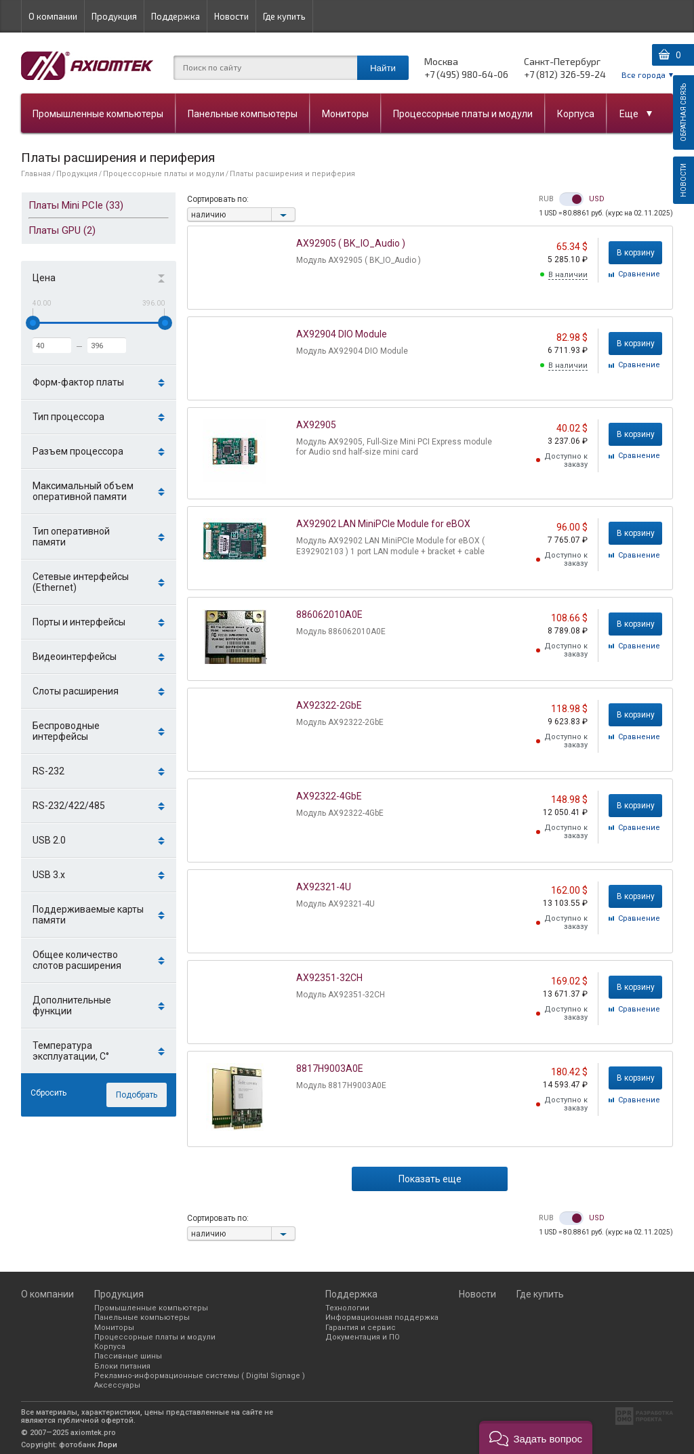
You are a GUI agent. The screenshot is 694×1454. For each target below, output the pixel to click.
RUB (546, 199)
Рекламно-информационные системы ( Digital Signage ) (199, 1375)
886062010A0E (329, 614)
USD (597, 199)
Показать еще (430, 1178)
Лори (107, 1444)
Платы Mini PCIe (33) (75, 205)
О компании (52, 16)
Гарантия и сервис (360, 1327)
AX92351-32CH (329, 977)
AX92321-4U (323, 886)
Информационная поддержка (381, 1317)
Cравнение (639, 274)
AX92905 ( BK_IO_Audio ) (350, 243)
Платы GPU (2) (62, 230)
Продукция (114, 16)
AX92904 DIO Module (341, 334)
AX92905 (316, 424)
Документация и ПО (362, 1337)
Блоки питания (122, 1366)
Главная (36, 173)
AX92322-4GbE (329, 796)
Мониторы (345, 113)
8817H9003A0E (329, 1068)
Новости (231, 16)
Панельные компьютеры (243, 113)
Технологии (347, 1308)
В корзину (636, 252)
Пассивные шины (128, 1356)
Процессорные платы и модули (463, 113)
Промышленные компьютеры (98, 113)
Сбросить (48, 1093)
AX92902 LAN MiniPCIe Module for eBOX (383, 523)
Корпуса (575, 113)
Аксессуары (117, 1385)
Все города (643, 74)
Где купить (284, 16)
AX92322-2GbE (329, 705)
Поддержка (175, 16)
